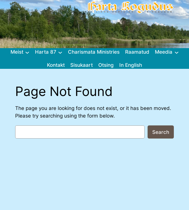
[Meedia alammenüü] (176, 52)
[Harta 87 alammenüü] (60, 52)
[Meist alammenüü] (27, 52)
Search (160, 132)
